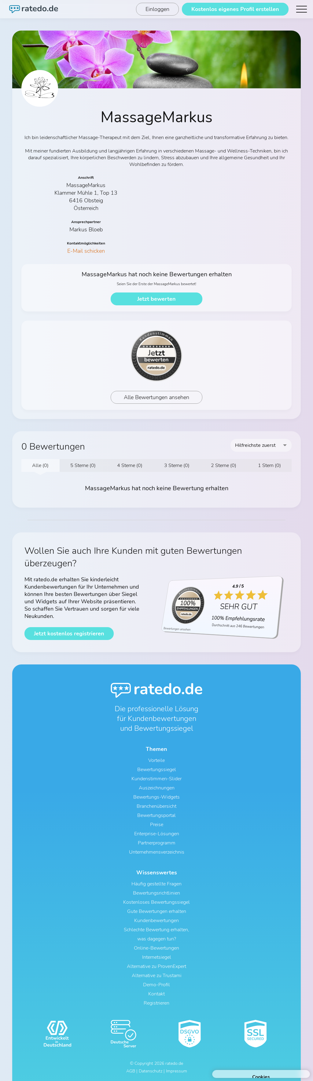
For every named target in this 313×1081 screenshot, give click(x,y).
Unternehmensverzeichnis (156, 852)
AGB (130, 1071)
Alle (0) (40, 465)
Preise (156, 824)
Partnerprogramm (156, 843)
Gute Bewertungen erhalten (156, 911)
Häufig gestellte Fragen (156, 884)
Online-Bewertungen (156, 948)
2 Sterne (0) (223, 465)
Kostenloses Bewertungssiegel (156, 902)
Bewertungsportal (156, 815)
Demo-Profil (156, 984)
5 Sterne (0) (83, 465)
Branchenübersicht (156, 806)
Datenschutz (150, 1071)
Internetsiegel (156, 957)
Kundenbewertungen (156, 920)
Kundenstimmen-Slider (156, 778)
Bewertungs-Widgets (156, 797)
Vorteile (156, 760)
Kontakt (156, 994)
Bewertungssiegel (156, 769)
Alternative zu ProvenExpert (156, 966)
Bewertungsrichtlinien (156, 893)
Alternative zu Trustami (157, 975)
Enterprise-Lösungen (156, 833)
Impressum (176, 1071)
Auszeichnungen (157, 788)
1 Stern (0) (269, 465)
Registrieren (156, 1003)
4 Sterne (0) (129, 465)
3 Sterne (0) (177, 465)
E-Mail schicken (86, 251)
